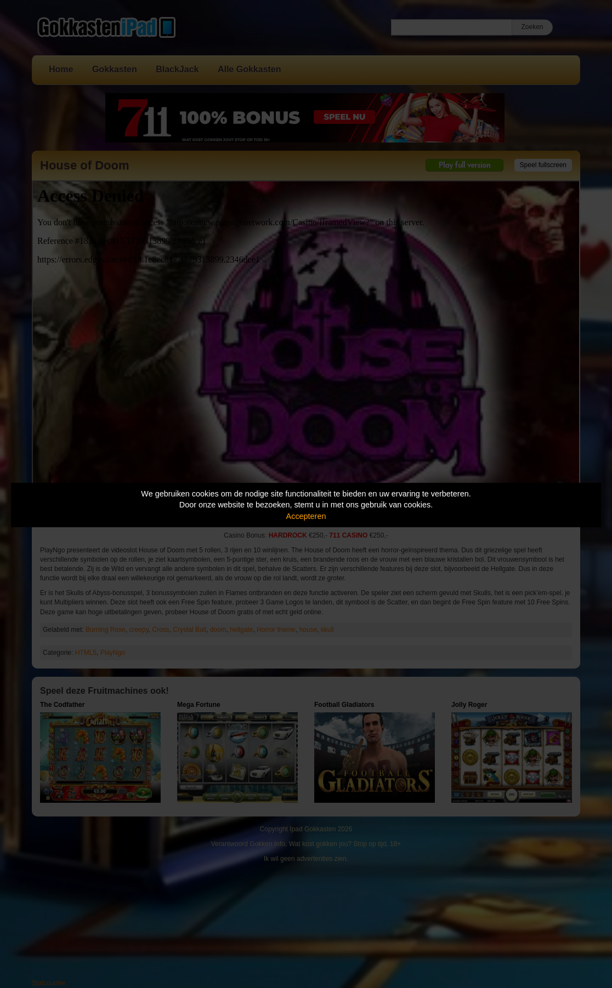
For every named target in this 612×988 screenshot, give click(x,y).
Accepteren (306, 516)
